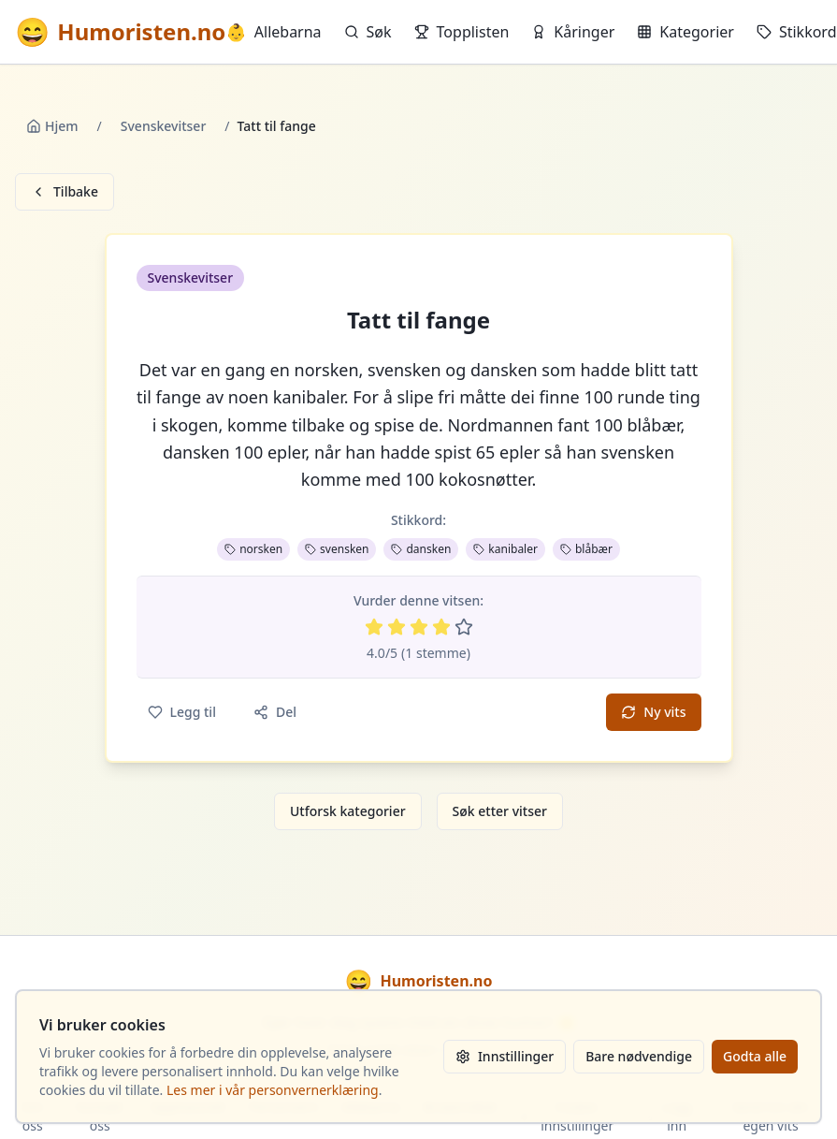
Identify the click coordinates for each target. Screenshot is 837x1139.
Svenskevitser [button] (191, 277)
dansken (421, 549)
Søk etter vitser (500, 811)
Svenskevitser (164, 126)
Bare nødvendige (638, 1056)
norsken (253, 549)
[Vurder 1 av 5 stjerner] (374, 627)
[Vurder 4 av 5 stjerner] (441, 627)
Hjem (52, 126)
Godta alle (754, 1056)
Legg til (182, 712)
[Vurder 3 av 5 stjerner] (419, 627)
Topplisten (462, 32)
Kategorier (685, 32)
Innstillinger (504, 1056)
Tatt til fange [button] (418, 320)
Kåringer (572, 32)
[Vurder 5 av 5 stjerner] (464, 627)
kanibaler (505, 549)
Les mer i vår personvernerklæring (272, 1090)
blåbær (586, 549)
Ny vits (653, 712)
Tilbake (64, 191)
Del (274, 712)
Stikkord (797, 32)
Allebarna (273, 32)
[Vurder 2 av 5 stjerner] (396, 627)
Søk (368, 32)
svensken (336, 549)
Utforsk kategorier (348, 811)
